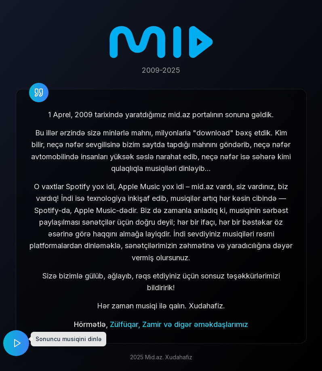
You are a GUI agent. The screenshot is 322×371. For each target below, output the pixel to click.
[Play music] (16, 343)
